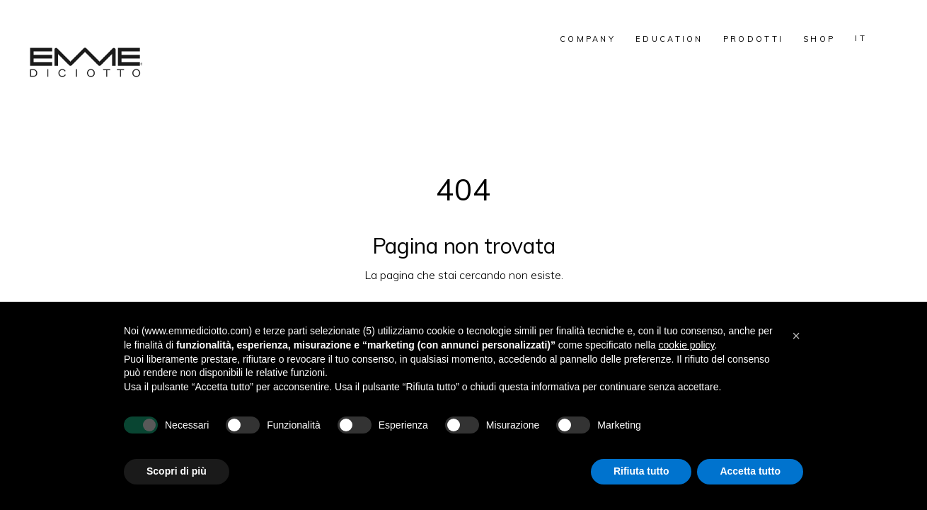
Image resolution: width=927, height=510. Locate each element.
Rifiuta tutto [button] (641, 471)
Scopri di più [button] (176, 471)
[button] (796, 335)
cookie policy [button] (686, 345)
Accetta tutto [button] (750, 471)
